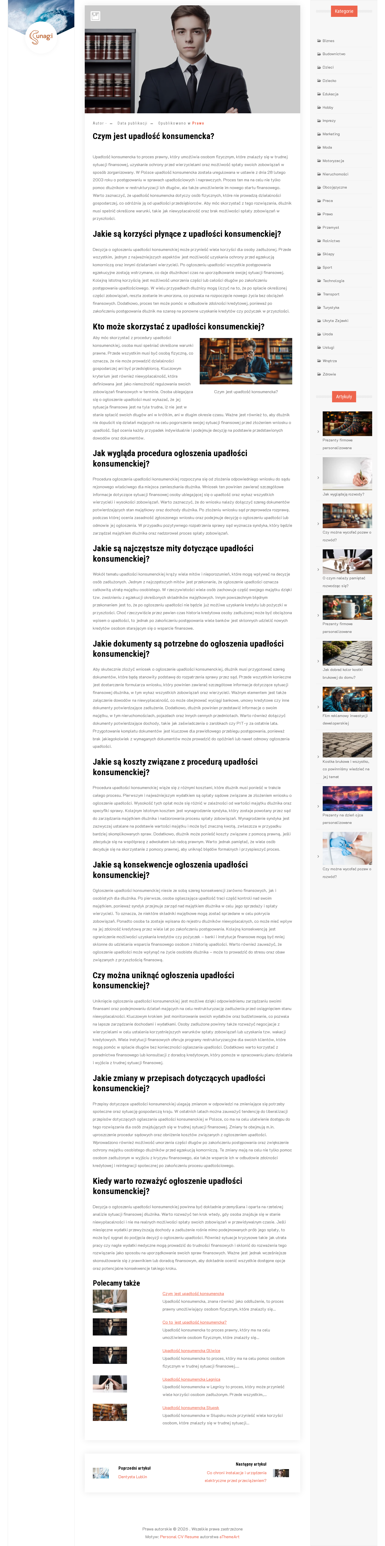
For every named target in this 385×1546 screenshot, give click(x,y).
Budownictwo (334, 53)
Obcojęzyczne (335, 187)
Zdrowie (329, 374)
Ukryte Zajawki (335, 320)
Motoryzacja (333, 160)
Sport (327, 267)
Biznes (328, 40)
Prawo (198, 123)
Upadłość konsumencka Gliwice (191, 1350)
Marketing (331, 133)
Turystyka (331, 307)
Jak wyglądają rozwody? (343, 494)
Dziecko (329, 80)
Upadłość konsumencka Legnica (191, 1379)
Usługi (328, 347)
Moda (327, 147)
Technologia (333, 280)
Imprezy (329, 120)
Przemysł (331, 227)
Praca (328, 200)
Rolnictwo (331, 240)
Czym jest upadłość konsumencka (193, 1293)
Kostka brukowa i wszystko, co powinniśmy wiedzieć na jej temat (346, 769)
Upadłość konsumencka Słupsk (191, 1407)
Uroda (328, 333)
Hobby (328, 107)
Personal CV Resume (179, 1536)
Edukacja (330, 93)
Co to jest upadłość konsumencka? (195, 1322)
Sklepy (328, 253)
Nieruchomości (335, 174)
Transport (331, 294)
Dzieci (328, 67)
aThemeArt (230, 1536)
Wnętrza (330, 360)
